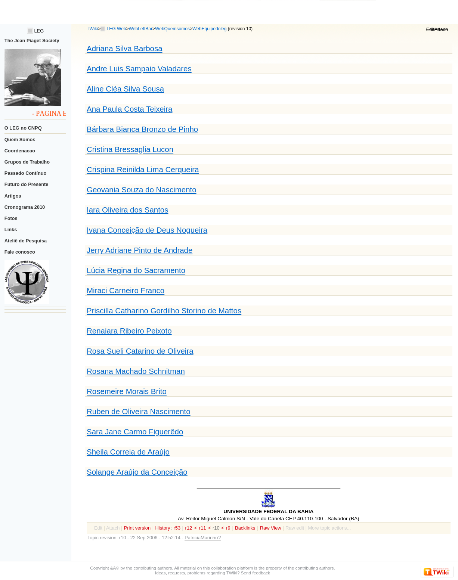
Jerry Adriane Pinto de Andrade (139, 250)
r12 (188, 528)
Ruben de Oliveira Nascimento (139, 411)
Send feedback (255, 572)
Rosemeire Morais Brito (127, 391)
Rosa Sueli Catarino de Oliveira (140, 351)
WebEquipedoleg (209, 28)
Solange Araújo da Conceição (137, 472)
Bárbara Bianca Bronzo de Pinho (142, 129)
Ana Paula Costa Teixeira (129, 109)
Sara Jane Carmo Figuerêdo (135, 431)
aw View (270, 528)
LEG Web (116, 28)
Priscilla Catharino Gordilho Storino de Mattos (164, 310)
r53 (177, 528)
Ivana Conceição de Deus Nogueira (147, 230)
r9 (228, 528)
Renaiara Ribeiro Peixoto (129, 330)
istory (162, 528)
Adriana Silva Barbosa (125, 48)
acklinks (245, 528)
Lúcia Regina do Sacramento (136, 270)
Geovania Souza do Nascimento (141, 189)
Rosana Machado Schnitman (136, 371)
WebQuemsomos (172, 28)
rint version (137, 528)
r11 (202, 528)
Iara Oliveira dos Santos (127, 209)
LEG (35, 31)
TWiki (92, 28)
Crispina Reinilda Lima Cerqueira (143, 169)
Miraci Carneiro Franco (125, 290)
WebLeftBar (140, 28)
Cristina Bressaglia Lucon (130, 149)
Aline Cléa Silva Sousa (125, 88)
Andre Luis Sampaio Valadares (139, 68)
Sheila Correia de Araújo (128, 451)
